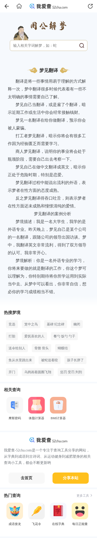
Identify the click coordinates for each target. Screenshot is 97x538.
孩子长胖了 (75, 360)
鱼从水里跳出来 (20, 360)
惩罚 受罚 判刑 (71, 372)
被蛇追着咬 (49, 360)
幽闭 (76, 324)
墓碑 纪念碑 (55, 324)
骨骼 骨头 (41, 348)
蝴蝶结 (63, 348)
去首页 (26, 478)
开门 (12, 372)
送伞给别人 (17, 348)
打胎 (12, 336)
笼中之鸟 (31, 324)
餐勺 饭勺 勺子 (65, 336)
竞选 (12, 324)
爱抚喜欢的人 (34, 336)
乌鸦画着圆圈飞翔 (37, 372)
